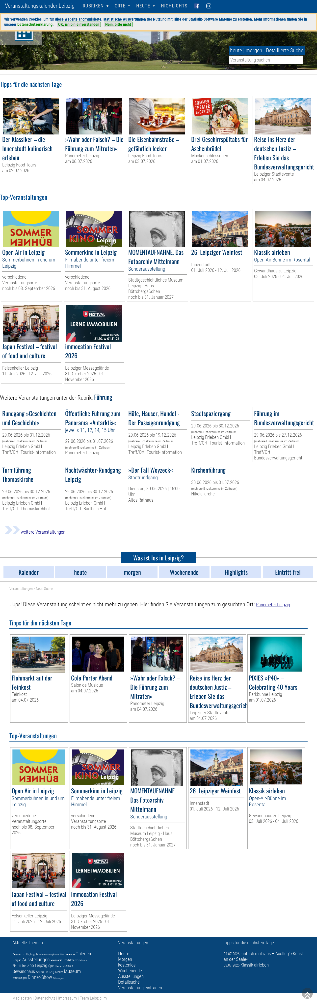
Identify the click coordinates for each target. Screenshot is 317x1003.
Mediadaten (22, 998)
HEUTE (143, 6)
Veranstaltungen (21, 588)
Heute (58, 966)
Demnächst (18, 954)
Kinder (59, 972)
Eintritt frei (19, 966)
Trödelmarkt (70, 960)
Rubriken (93, 6)
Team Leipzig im (93, 998)
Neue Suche (44, 588)
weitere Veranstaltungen (35, 532)
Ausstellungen (36, 960)
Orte (120, 6)
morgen (254, 50)
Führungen (58, 978)
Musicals (67, 966)
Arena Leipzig (45, 972)
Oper (51, 966)
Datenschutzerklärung (35, 24)
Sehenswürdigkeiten (49, 954)
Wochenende (67, 954)
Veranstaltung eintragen (140, 988)
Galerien (83, 954)
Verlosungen (19, 978)
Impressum (67, 998)
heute (236, 50)
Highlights (174, 6)
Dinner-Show (40, 977)
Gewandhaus (23, 971)
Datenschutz (45, 998)
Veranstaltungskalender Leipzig (40, 5)
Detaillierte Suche (284, 50)
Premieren (56, 960)
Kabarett (83, 960)
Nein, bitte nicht (118, 24)
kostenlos (126, 965)
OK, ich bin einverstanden (78, 24)
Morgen (16, 960)
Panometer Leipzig (273, 605)
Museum (72, 971)
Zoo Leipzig (37, 965)
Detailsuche (129, 982)
